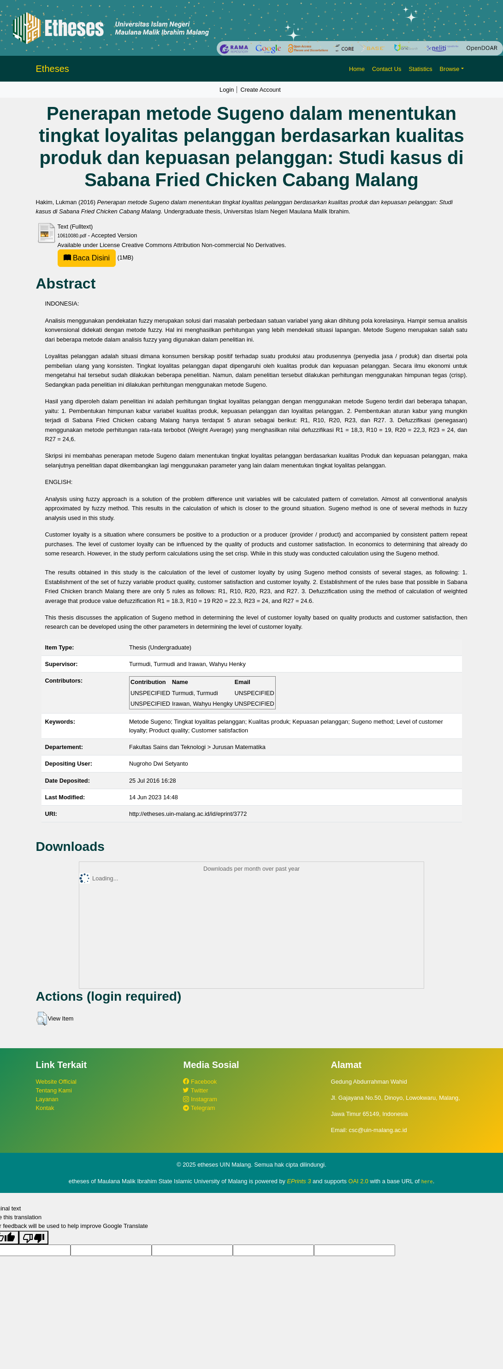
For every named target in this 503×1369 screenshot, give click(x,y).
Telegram (199, 1107)
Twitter (195, 1090)
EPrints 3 (299, 1181)
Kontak (45, 1107)
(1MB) (96, 257)
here (427, 1181)
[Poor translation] (33, 1237)
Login (226, 89)
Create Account (260, 89)
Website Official (56, 1081)
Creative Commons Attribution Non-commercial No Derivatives (203, 245)
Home (357, 68)
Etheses (52, 69)
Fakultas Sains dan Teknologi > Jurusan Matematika (197, 747)
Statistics (420, 68)
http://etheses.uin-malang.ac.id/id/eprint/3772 (188, 813)
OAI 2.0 (358, 1181)
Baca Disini (87, 258)
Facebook (200, 1081)
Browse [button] (450, 68)
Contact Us (386, 68)
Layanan (47, 1099)
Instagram (200, 1099)
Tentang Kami (54, 1090)
